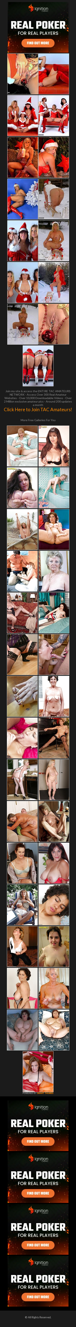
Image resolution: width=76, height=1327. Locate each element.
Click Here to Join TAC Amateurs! (38, 409)
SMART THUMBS (45, 1093)
